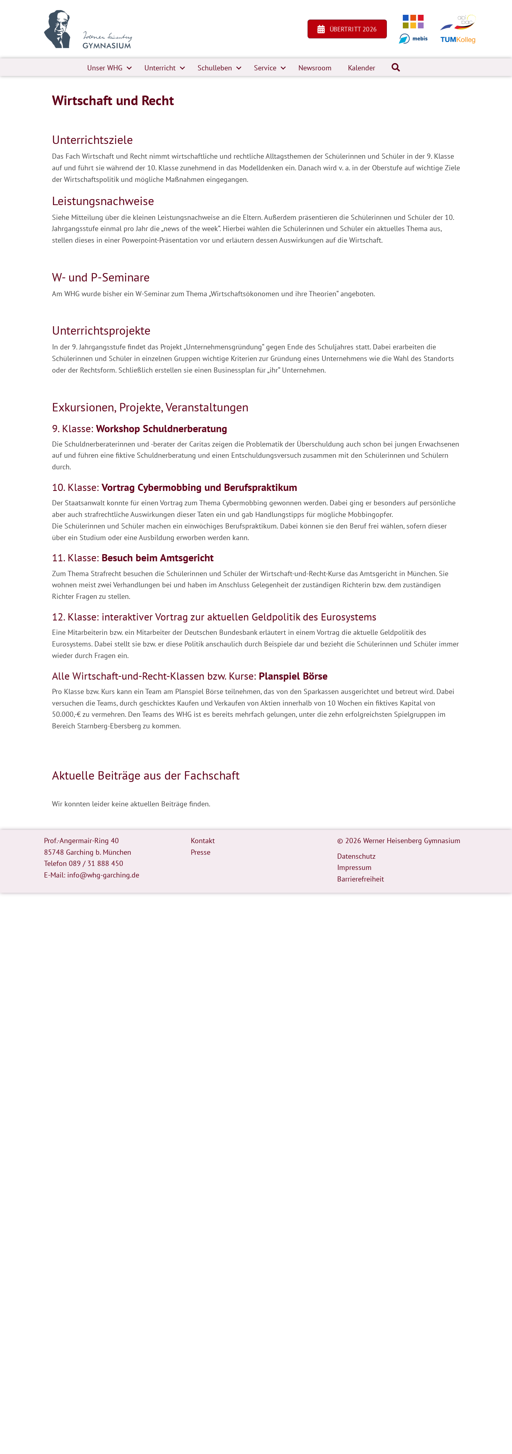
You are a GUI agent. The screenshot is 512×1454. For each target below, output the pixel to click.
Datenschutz (356, 856)
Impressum (354, 867)
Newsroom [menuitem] (315, 67)
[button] (129, 68)
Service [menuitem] (265, 67)
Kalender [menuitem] (361, 67)
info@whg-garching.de (103, 875)
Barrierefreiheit (360, 879)
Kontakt (203, 840)
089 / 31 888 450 (96, 863)
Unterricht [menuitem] (160, 67)
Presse (200, 852)
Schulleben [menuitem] (215, 67)
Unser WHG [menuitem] (104, 67)
